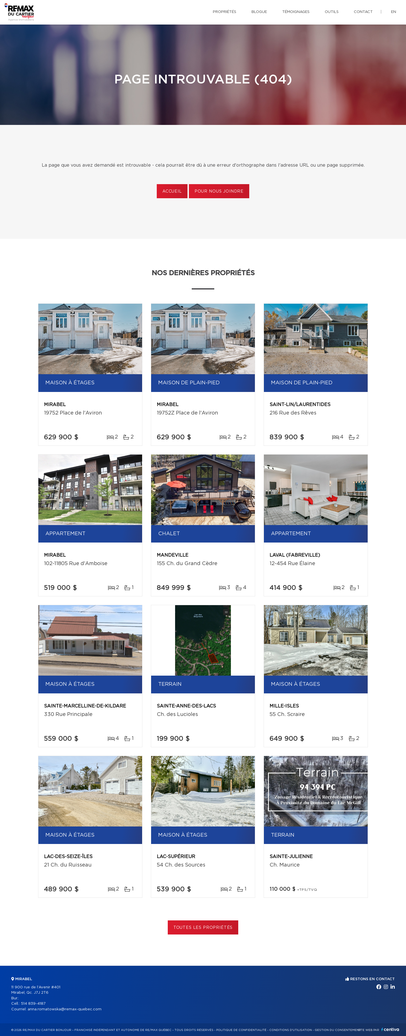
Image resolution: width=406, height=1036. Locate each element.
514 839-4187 (33, 1004)
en (393, 12)
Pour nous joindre (219, 191)
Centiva (390, 1029)
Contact (363, 12)
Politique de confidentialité (241, 1030)
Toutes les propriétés (203, 928)
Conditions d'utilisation (290, 1030)
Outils (332, 12)
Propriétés (224, 12)
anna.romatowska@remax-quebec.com (65, 1009)
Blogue (259, 12)
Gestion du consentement (338, 1030)
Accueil (172, 191)
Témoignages (296, 12)
